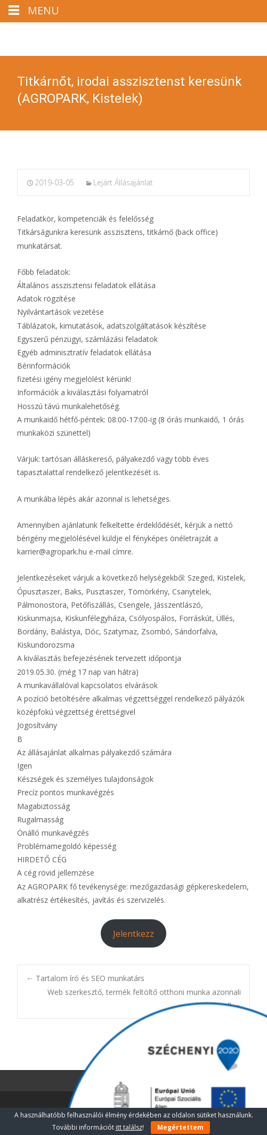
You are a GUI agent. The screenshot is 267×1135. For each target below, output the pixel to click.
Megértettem (180, 1127)
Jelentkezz (133, 934)
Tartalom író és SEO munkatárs (85, 978)
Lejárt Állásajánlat (123, 182)
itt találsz (129, 1127)
